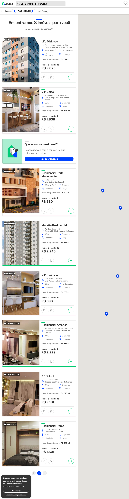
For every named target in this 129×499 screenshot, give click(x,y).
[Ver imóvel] (71, 77)
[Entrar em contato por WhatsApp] (51, 77)
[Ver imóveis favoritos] (125, 3)
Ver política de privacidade (16, 495)
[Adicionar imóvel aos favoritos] (44, 77)
